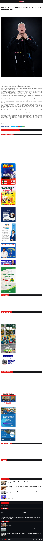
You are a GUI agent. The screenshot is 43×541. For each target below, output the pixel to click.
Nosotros (36, 539)
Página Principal (3, 4)
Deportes (23, 513)
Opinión (2, 515)
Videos (23, 510)
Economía (23, 515)
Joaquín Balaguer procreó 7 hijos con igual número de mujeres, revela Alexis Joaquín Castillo (23, 491)
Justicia (2, 513)
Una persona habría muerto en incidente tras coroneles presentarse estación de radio (22, 528)
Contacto (40, 539)
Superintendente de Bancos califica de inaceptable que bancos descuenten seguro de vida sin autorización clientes (24, 482)
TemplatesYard (9, 539)
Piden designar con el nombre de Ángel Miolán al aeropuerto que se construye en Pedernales (23, 486)
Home (33, 539)
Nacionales (24, 512)
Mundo (2, 512)
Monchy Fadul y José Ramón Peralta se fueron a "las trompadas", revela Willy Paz (21, 523)
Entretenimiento (9, 4)
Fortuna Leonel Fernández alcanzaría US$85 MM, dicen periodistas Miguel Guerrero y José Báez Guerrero (24, 496)
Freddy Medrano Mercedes (6, 12)
